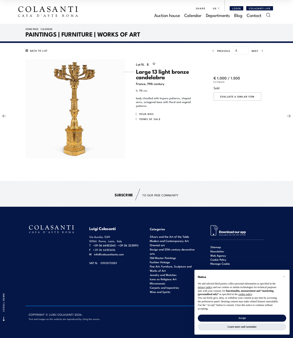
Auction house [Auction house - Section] (167, 15)
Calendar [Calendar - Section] (193, 15)
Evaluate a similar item (237, 96)
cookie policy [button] (245, 294)
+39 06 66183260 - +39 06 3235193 (115, 245)
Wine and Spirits (160, 292)
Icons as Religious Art (163, 279)
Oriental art (157, 245)
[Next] (258, 51)
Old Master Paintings (163, 258)
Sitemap (215, 247)
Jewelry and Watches (163, 275)
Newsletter (217, 251)
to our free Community (146, 194)
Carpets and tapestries (164, 288)
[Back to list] (37, 50)
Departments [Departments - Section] (218, 15)
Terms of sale (150, 119)
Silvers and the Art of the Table (169, 237)
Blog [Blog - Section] (238, 15)
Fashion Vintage (160, 262)
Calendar (46, 29)
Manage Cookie (220, 264)
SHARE (200, 8)
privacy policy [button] (205, 287)
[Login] (236, 8)
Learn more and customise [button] (242, 326)
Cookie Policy (218, 260)
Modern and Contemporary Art (169, 241)
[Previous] (220, 51)
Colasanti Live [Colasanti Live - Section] (259, 8)
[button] (215, 8)
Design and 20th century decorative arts (172, 251)
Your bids (146, 114)
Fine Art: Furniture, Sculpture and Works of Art (170, 268)
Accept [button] (242, 318)
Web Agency (218, 255)
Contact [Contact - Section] (254, 15)
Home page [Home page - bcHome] (31, 29)
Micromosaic (157, 283)
